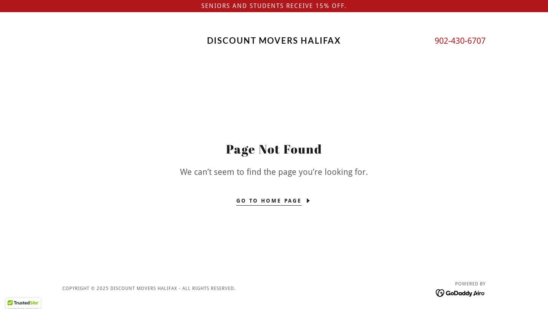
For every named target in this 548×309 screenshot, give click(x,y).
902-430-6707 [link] (460, 41)
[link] (274, 41)
